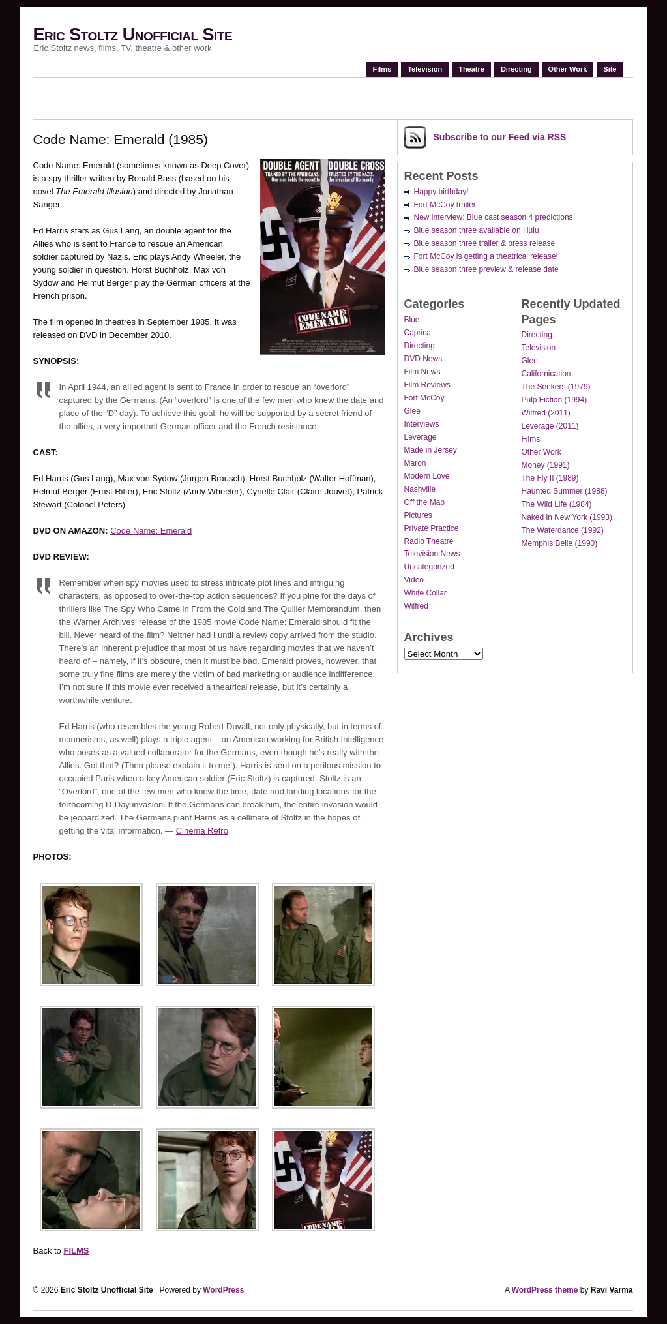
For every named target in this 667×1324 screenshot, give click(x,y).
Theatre (471, 69)
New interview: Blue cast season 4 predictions (493, 217)
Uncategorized (429, 566)
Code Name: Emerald (151, 530)
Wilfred (416, 605)
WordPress (223, 1290)
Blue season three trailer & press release (485, 243)
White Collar (425, 592)
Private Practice (431, 528)
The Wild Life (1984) (557, 504)
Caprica (417, 332)
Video (414, 579)
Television (425, 69)
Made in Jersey (430, 450)
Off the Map (424, 502)
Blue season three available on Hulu (476, 230)
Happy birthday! (441, 191)
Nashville (420, 489)
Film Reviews (427, 384)
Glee (412, 410)
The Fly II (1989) (550, 478)
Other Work (567, 69)
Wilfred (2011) (546, 412)
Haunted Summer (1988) (565, 491)
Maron (415, 463)
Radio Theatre (429, 541)
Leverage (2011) (550, 425)
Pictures (418, 515)
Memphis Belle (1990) (560, 543)
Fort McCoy (424, 397)
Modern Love (427, 476)
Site (609, 69)
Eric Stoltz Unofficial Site (133, 34)
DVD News (423, 358)
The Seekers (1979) (556, 386)
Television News (432, 553)
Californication (546, 373)
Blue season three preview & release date (486, 269)
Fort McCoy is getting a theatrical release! (486, 256)
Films (381, 69)
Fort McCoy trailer (445, 204)
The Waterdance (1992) (563, 530)
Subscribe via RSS (500, 137)
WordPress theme (545, 1290)
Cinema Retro (202, 830)
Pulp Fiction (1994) (554, 399)
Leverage (420, 437)
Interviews (421, 424)
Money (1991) (546, 465)
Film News (422, 371)
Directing (516, 69)
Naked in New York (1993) (567, 517)
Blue (412, 319)
